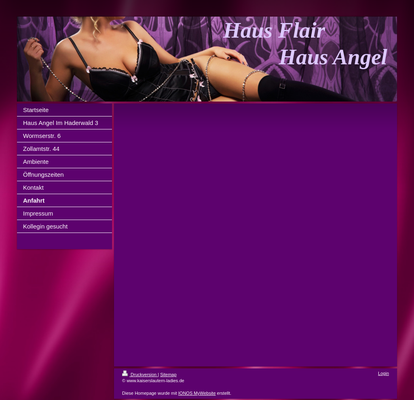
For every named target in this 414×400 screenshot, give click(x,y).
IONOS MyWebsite (197, 393)
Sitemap (168, 374)
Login (383, 373)
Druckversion (140, 374)
